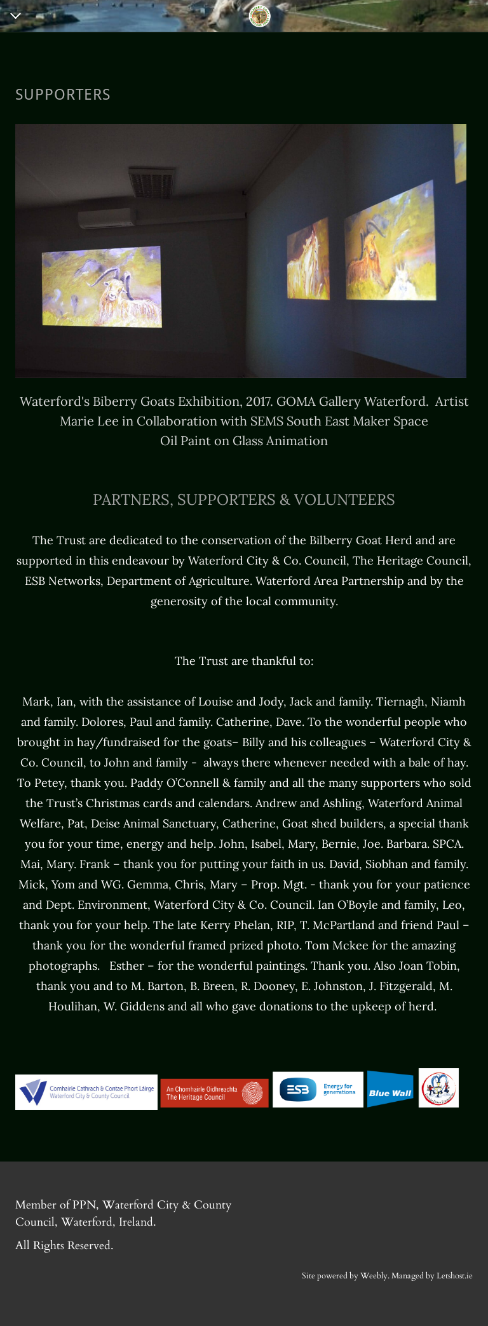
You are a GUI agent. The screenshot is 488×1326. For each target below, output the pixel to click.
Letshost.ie (455, 1276)
